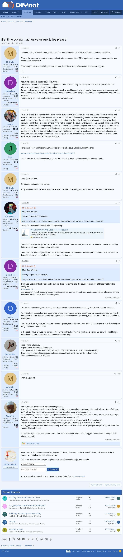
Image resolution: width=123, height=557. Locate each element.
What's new (74, 12)
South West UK (12, 228)
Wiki (63, 12)
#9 (119, 340)
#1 (119, 48)
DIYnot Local (79, 476)
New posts (5, 17)
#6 (119, 203)
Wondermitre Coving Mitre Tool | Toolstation (49, 230)
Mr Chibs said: (27, 208)
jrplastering (111, 508)
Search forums (16, 17)
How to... (16, 12)
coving (12, 521)
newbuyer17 (13, 524)
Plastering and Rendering (40, 500)
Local (47, 12)
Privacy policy (101, 551)
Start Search (52, 469)
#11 (119, 402)
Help (109, 551)
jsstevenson (13, 508)
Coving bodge (16, 529)
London (15, 328)
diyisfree (112, 500)
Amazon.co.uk (27, 289)
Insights (38, 12)
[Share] (116, 48)
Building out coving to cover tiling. (25, 513)
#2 (119, 77)
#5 (119, 174)
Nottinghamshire (12, 102)
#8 (119, 303)
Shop (56, 12)
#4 (119, 143)
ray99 (11, 516)
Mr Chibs (6, 43)
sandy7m (112, 516)
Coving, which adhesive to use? (24, 497)
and (32, 443)
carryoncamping (14, 500)
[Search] (116, 12)
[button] (81, 12)
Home (5, 12)
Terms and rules (88, 551)
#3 (119, 110)
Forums (27, 12)
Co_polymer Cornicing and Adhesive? (27, 505)
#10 (119, 374)
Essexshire (14, 135)
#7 (119, 261)
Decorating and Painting (37, 524)
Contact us (76, 551)
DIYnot (5, 551)
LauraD (11, 532)
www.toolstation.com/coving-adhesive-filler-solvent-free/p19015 (47, 153)
